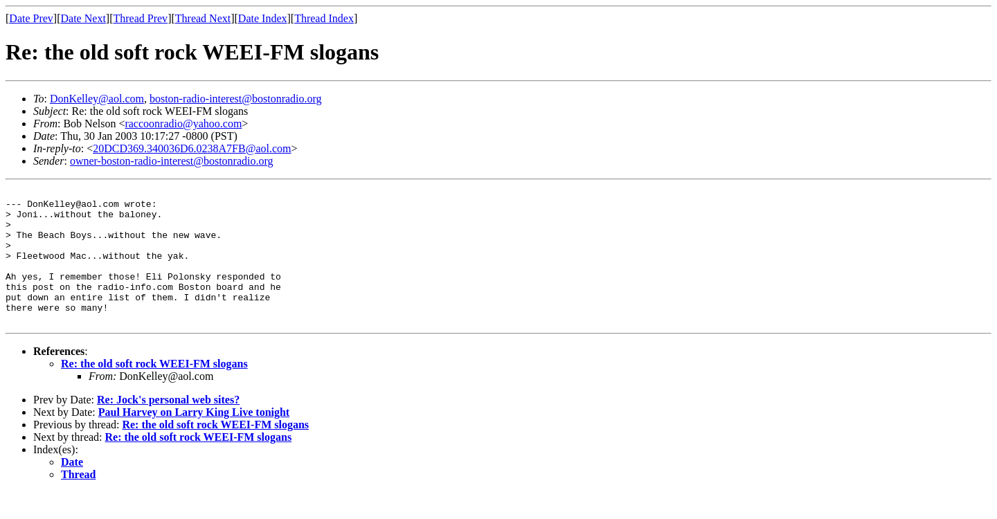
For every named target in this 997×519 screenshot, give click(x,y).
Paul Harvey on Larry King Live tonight (193, 439)
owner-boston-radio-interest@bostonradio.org (171, 161)
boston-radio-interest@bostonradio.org (236, 98)
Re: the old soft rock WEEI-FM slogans (154, 391)
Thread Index (324, 18)
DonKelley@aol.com (97, 98)
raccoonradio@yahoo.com (183, 123)
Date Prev (31, 18)
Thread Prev (140, 18)
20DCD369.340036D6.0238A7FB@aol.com (192, 148)
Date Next (83, 18)
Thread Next (203, 18)
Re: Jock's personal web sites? (168, 426)
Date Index (262, 18)
